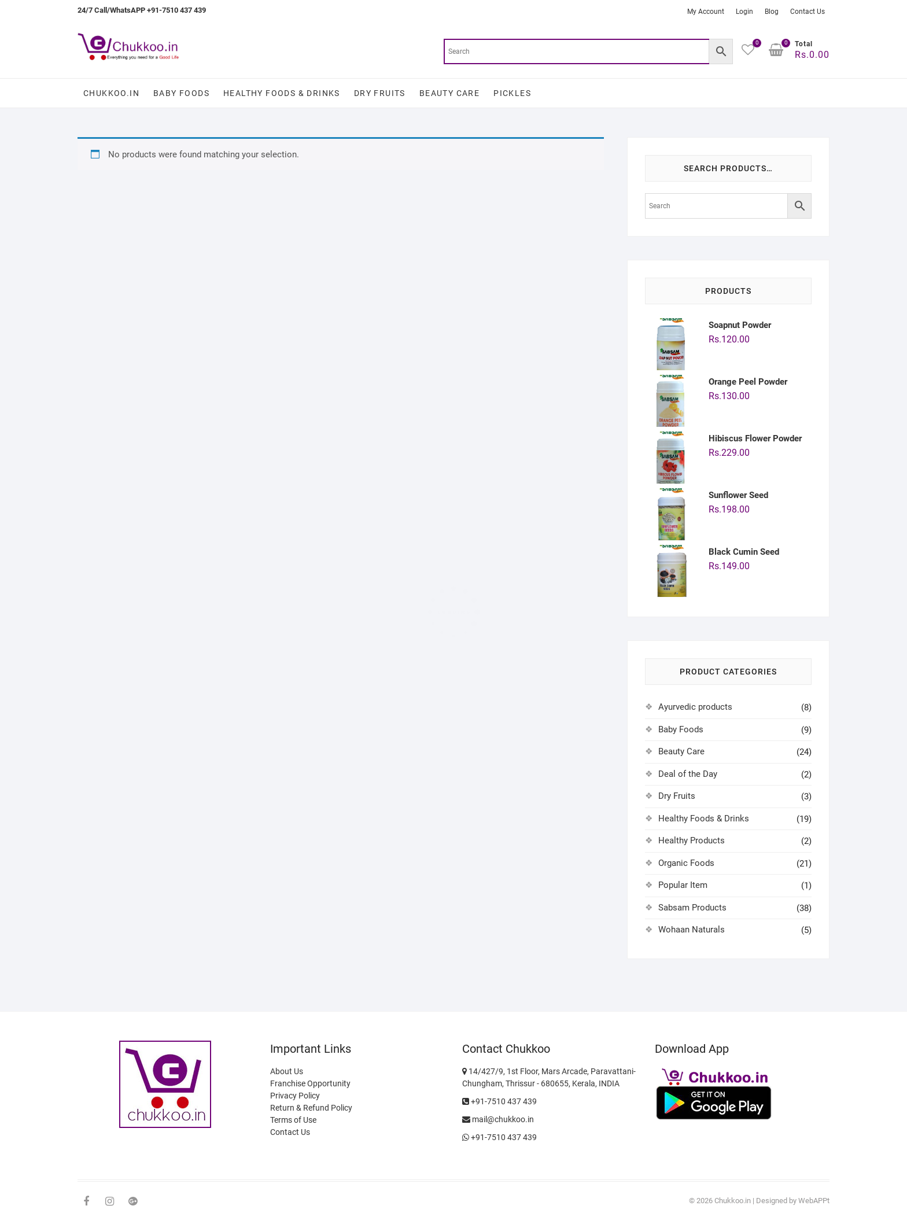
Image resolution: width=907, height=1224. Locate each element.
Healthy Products (691, 840)
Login (744, 12)
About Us (286, 1071)
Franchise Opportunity (310, 1083)
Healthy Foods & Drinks (281, 93)
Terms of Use (293, 1120)
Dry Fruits (379, 93)
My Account (705, 12)
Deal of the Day (687, 774)
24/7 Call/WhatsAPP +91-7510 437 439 (142, 10)
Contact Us (807, 12)
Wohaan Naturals (691, 929)
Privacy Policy (295, 1095)
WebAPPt (813, 1200)
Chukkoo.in (111, 93)
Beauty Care (449, 93)
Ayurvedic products (695, 707)
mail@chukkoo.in (502, 1119)
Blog (772, 12)
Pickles (512, 93)
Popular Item (682, 885)
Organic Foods (686, 863)
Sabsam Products (692, 907)
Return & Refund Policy (311, 1107)
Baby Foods (181, 93)
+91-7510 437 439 (499, 1101)
